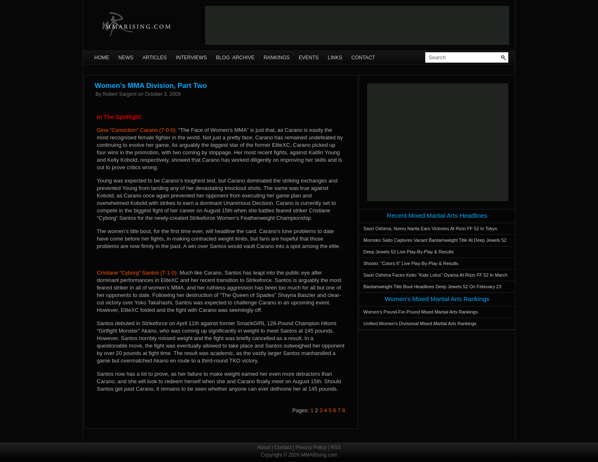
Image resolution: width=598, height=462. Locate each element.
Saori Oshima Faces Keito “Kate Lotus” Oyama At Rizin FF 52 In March (435, 274)
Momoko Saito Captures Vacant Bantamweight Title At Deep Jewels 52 (435, 240)
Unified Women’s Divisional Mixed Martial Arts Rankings (419, 323)
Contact (363, 58)
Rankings (277, 58)
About (263, 447)
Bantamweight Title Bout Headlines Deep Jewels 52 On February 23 (432, 286)
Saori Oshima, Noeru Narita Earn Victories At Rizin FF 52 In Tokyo (430, 228)
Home (101, 58)
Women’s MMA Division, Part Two (151, 86)
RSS (336, 447)
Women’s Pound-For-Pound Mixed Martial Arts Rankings (420, 311)
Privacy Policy (311, 447)
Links (335, 58)
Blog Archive (235, 58)
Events (309, 58)
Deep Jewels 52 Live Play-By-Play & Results (408, 251)
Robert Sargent (119, 94)
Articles (154, 58)
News (125, 58)
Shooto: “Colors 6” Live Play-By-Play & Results (410, 263)
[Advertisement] (357, 25)
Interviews (191, 58)
